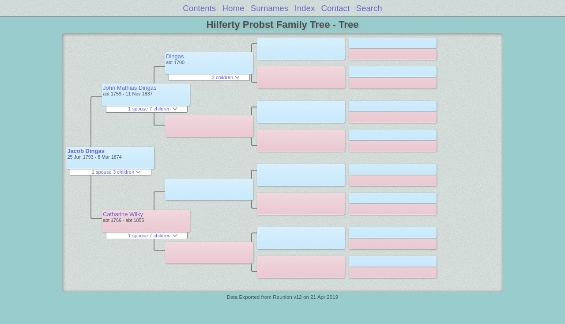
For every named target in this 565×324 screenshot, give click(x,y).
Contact (335, 8)
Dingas (175, 56)
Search (369, 8)
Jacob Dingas (86, 151)
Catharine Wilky (123, 214)
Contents (199, 8)
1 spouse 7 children (152, 108)
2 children (226, 77)
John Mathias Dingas (129, 87)
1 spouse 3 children (116, 172)
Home (233, 8)
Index (304, 8)
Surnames (269, 8)
